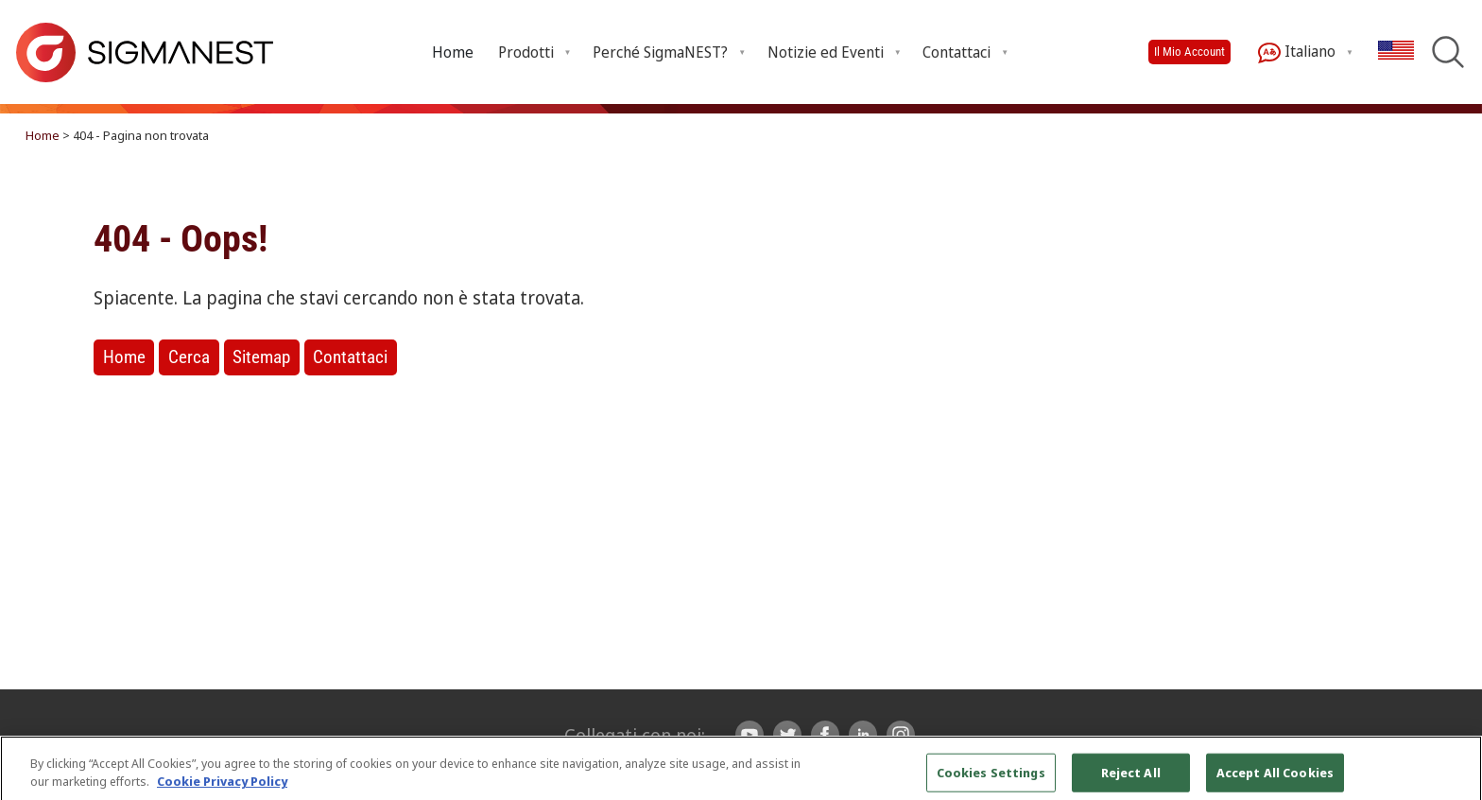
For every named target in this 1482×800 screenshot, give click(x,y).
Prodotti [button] (526, 52)
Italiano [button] (1297, 52)
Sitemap (261, 357)
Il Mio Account (1189, 51)
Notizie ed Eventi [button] (825, 52)
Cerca (189, 357)
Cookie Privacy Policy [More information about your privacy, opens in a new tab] (222, 788)
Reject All (1131, 779)
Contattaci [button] (956, 52)
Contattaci (350, 357)
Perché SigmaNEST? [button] (660, 52)
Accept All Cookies (1275, 779)
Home (453, 52)
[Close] (1452, 779)
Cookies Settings (991, 779)
